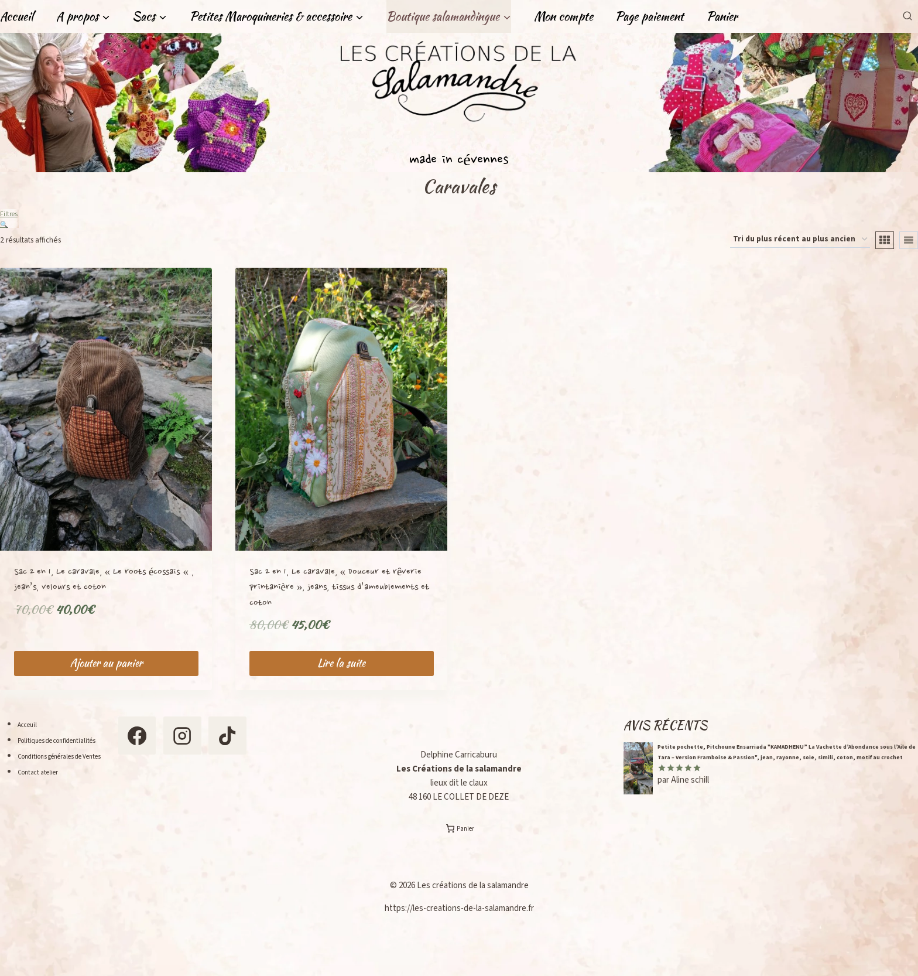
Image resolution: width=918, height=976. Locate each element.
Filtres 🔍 (9, 219)
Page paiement (649, 16)
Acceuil (31, 731)
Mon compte (563, 16)
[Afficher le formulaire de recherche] (907, 16)
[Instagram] (224, 747)
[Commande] (800, 245)
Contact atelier (45, 794)
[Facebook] (167, 747)
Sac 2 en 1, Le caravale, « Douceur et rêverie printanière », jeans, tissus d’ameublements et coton (339, 593)
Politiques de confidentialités (71, 746)
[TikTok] (167, 803)
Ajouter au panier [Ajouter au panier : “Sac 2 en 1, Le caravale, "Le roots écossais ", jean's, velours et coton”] (106, 669)
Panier (722, 16)
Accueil (16, 16)
